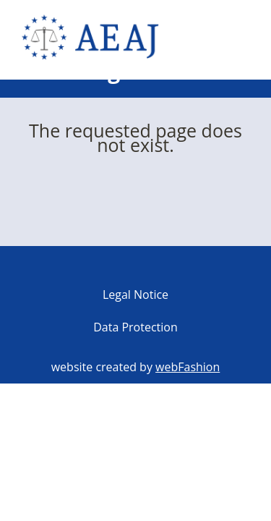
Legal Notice (135, 294)
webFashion (187, 367)
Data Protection (135, 327)
